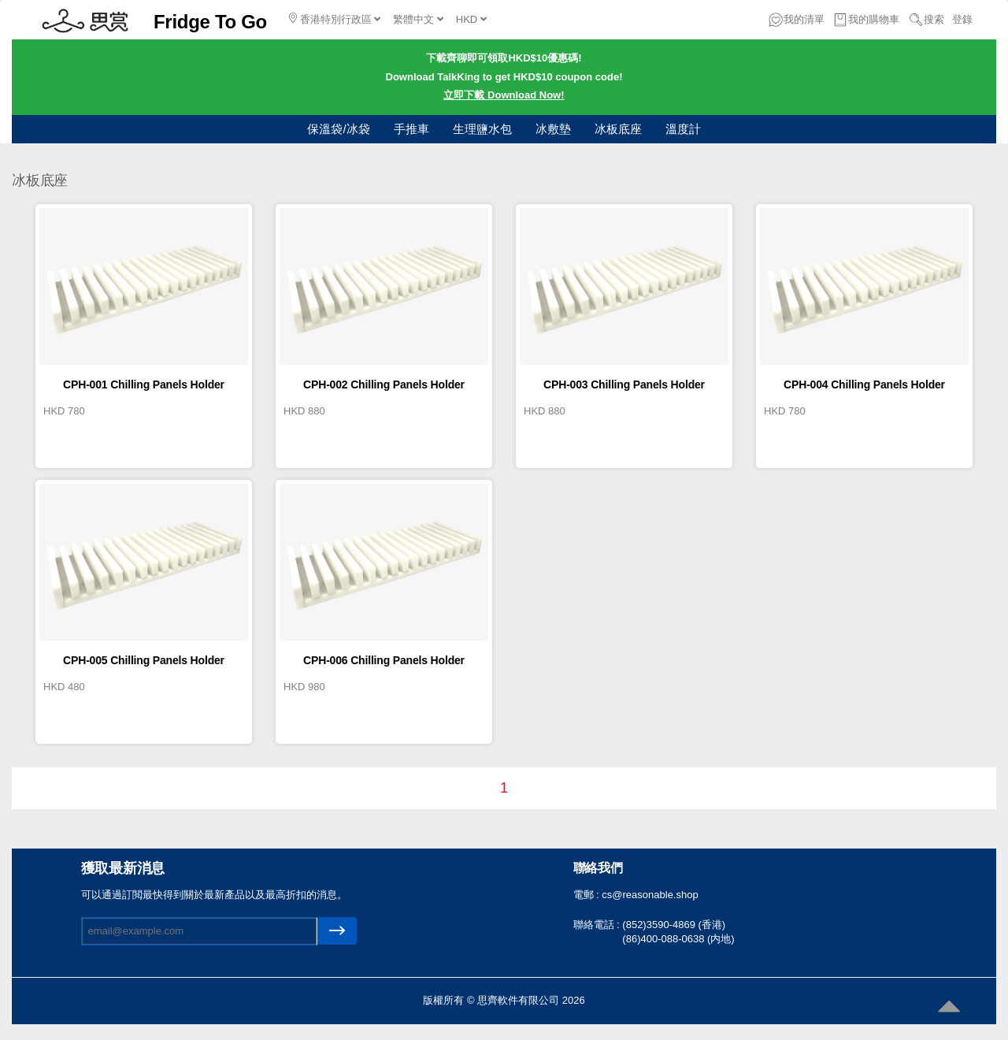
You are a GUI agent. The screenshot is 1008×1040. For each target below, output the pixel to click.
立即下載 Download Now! (503, 95)
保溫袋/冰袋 (338, 129)
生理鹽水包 (482, 129)
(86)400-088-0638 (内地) (678, 939)
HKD (471, 19)
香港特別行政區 (334, 19)
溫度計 (683, 129)
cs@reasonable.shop (650, 895)
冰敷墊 (553, 129)
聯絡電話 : (598, 924)
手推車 (411, 129)
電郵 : (587, 895)
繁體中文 (418, 19)
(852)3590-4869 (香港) (673, 924)
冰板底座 (618, 129)
